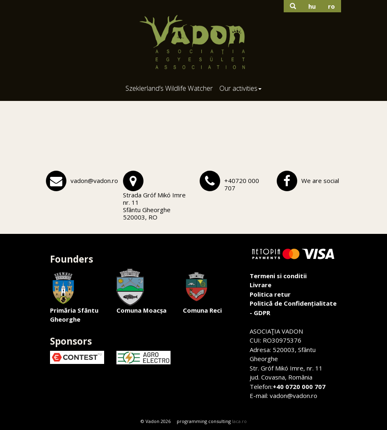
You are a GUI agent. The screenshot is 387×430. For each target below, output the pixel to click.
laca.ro (239, 421)
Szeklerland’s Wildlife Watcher (169, 88)
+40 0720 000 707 (299, 386)
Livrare (260, 285)
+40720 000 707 (241, 184)
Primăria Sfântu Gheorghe (74, 296)
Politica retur (270, 294)
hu (312, 6)
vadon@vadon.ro (94, 180)
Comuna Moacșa (141, 291)
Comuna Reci (202, 291)
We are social (320, 180)
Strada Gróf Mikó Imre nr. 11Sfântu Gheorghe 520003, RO (154, 206)
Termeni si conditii (278, 276)
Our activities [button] (240, 88)
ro (331, 6)
